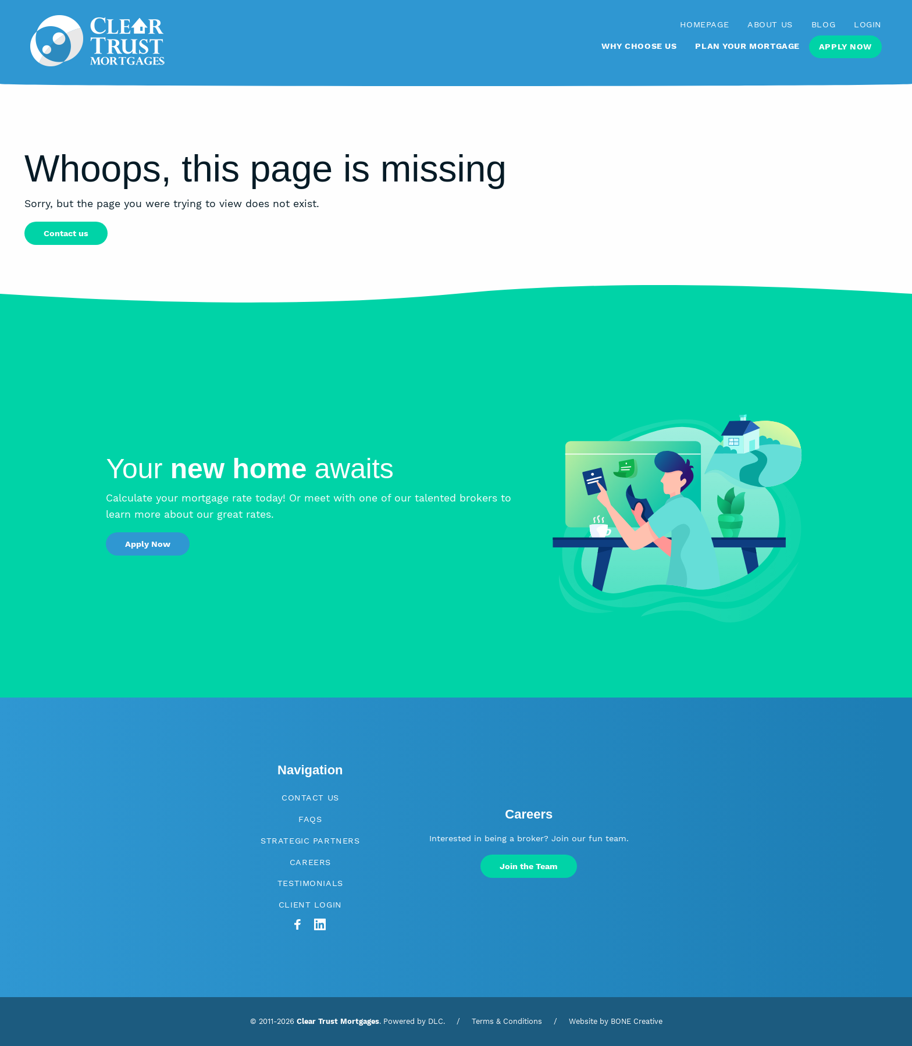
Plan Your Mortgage (747, 46)
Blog (823, 24)
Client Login (310, 904)
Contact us (66, 233)
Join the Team (529, 866)
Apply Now (845, 46)
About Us (770, 24)
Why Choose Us (639, 46)
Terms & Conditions (507, 1021)
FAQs (310, 819)
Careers (310, 862)
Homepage (704, 24)
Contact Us (310, 797)
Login (868, 24)
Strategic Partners (310, 840)
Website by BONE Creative (615, 1021)
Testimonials (310, 883)
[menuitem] (639, 51)
